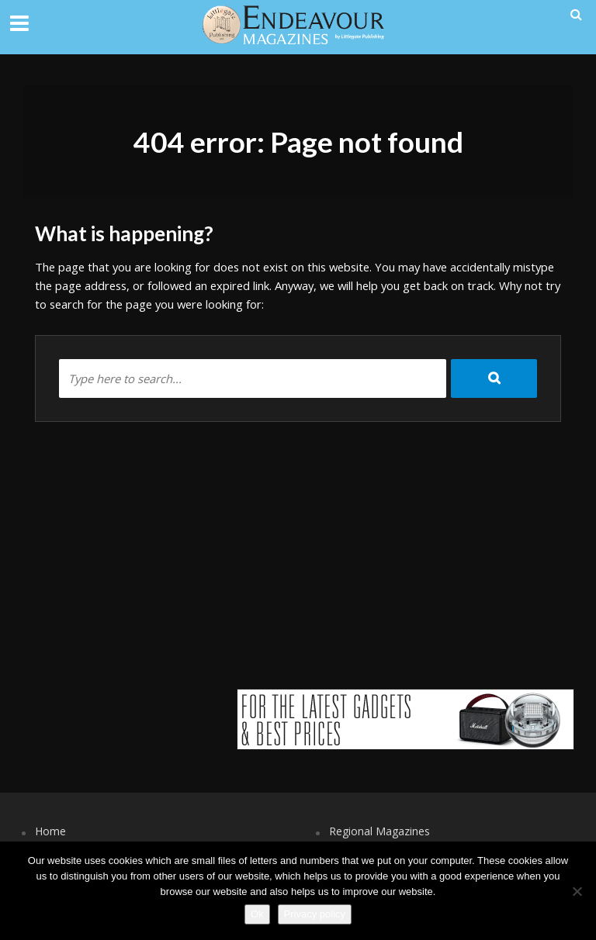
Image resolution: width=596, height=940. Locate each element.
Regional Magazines (379, 831)
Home (50, 831)
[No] (576, 891)
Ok (257, 914)
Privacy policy (314, 914)
